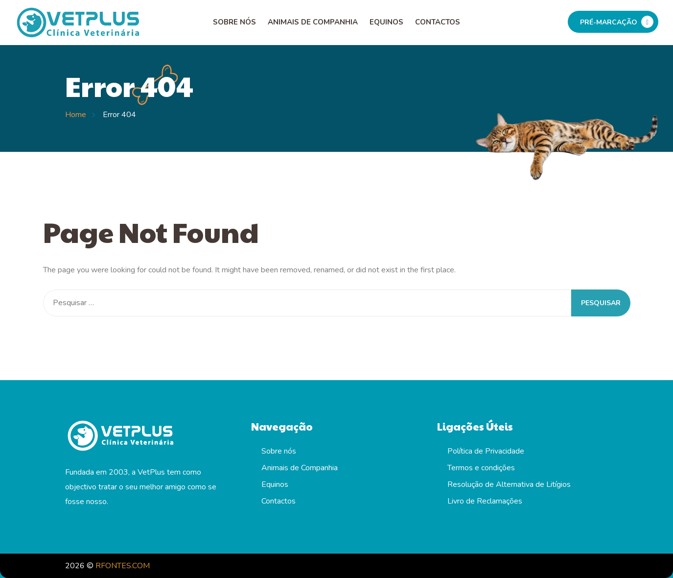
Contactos (437, 22)
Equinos (386, 22)
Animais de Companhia (313, 22)
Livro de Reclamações (484, 501)
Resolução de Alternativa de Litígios (509, 484)
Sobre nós (234, 22)
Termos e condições (481, 467)
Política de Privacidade (485, 451)
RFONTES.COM (122, 565)
